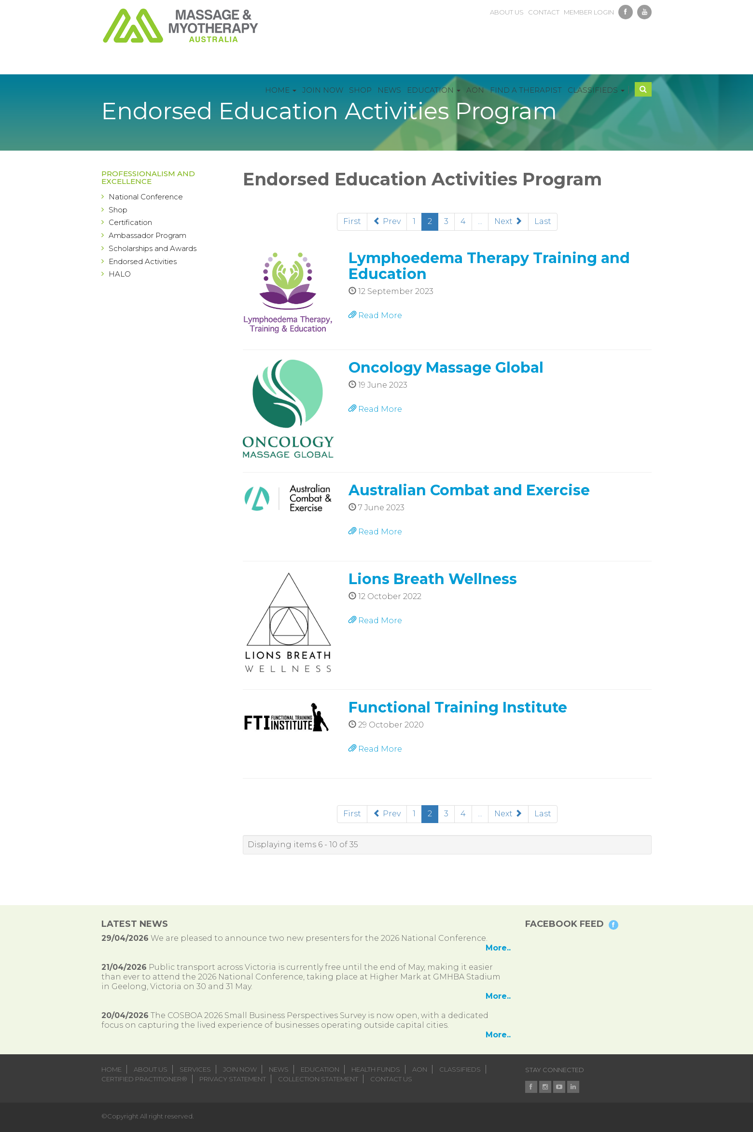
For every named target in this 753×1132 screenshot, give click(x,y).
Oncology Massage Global (446, 368)
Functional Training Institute (458, 707)
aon (419, 1069)
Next (508, 221)
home (111, 1069)
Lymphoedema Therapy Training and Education (489, 266)
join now (240, 1069)
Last (542, 221)
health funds (375, 1069)
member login (589, 12)
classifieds (460, 1069)
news (279, 1069)
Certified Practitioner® (144, 1079)
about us (507, 12)
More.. (498, 947)
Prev (387, 221)
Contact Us (391, 1079)
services (195, 1069)
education (320, 1069)
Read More (375, 315)
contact (543, 12)
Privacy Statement (232, 1079)
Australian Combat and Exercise (469, 490)
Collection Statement (318, 1079)
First (352, 221)
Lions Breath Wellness (433, 579)
